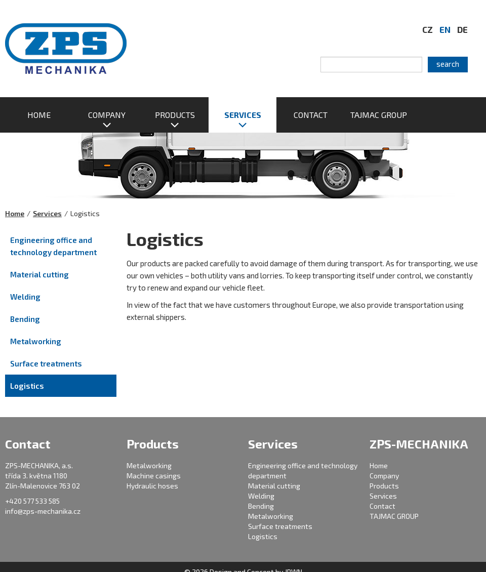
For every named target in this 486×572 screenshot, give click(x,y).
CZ (427, 29)
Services (47, 213)
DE (462, 29)
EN (445, 29)
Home (14, 213)
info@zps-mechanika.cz (42, 511)
